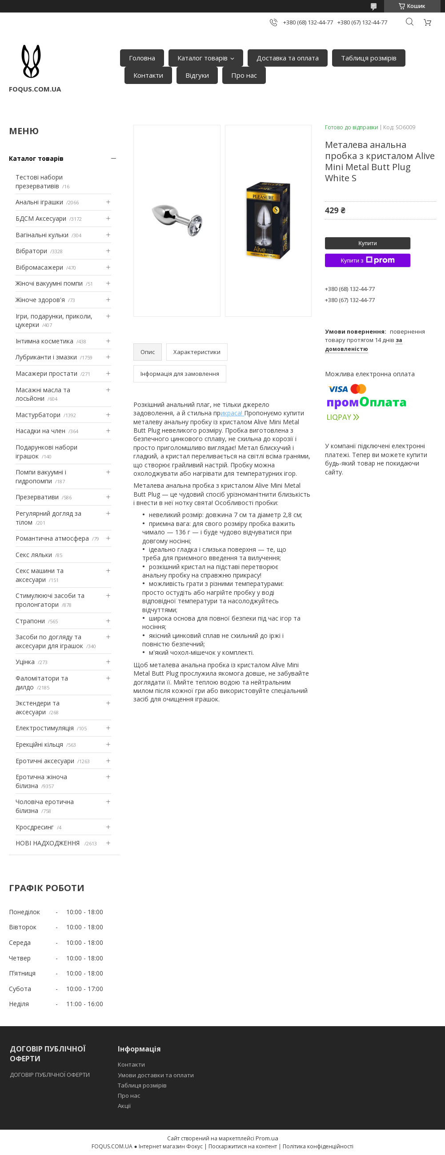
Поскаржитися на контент (242, 1146)
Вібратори (31, 251)
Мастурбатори (38, 414)
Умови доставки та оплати (156, 1075)
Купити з (367, 260)
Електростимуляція (45, 728)
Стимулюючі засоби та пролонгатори (50, 600)
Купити (367, 243)
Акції (124, 1106)
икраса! (232, 413)
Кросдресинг (35, 827)
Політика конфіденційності (318, 1146)
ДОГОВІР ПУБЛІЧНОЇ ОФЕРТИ (50, 1075)
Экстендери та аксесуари (38, 707)
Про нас (244, 75)
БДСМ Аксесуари (41, 218)
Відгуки (197, 75)
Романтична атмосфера (52, 538)
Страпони (30, 621)
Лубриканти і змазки (46, 357)
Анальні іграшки (39, 202)
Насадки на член (40, 430)
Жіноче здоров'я (40, 299)
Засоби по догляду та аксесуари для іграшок (49, 641)
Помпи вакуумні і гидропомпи (41, 476)
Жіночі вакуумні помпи (49, 283)
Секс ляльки (34, 554)
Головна (142, 57)
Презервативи (37, 497)
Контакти (148, 75)
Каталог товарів (202, 57)
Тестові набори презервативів (39, 181)
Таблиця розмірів (369, 57)
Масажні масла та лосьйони (43, 394)
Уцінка (25, 661)
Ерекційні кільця (39, 744)
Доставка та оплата (288, 57)
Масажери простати (46, 373)
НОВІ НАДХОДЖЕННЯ (48, 843)
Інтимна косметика (44, 341)
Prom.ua (267, 1138)
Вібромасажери (39, 267)
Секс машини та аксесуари (40, 575)
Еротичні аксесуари (45, 761)
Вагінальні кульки (42, 235)
